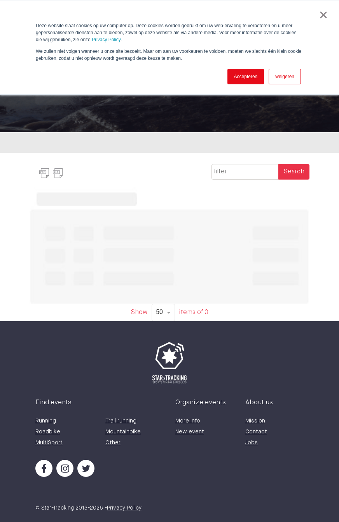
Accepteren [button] (246, 76)
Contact (256, 432)
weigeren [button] (284, 76)
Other (113, 442)
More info (187, 421)
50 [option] (159, 312)
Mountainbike (123, 432)
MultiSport (49, 442)
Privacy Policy (106, 39)
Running (45, 421)
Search (293, 172)
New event (189, 432)
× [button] (323, 14)
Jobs (251, 442)
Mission (255, 421)
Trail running (120, 421)
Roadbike (47, 432)
